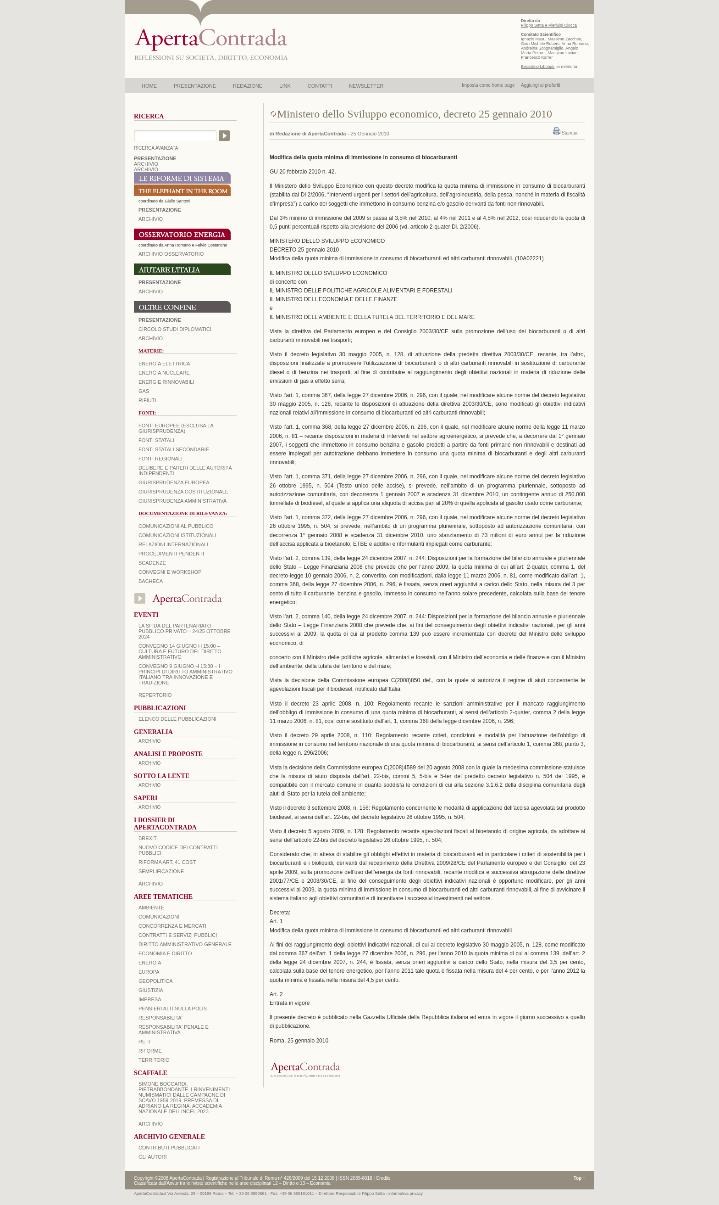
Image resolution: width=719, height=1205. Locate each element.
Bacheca (150, 581)
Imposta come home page (488, 85)
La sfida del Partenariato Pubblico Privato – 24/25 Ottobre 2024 (184, 631)
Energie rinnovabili (166, 382)
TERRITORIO (154, 1060)
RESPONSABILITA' (160, 1017)
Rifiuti (147, 400)
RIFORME (150, 1051)
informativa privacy (405, 1193)
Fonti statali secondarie (173, 449)
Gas (143, 391)
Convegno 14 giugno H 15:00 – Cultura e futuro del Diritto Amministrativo (179, 651)
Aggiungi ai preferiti (540, 85)
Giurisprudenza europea (174, 482)
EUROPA (149, 972)
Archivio (150, 291)
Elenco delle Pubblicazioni (177, 719)
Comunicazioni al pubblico (175, 526)
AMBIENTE (151, 907)
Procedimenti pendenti (171, 553)
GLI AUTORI (152, 1157)
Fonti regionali (160, 458)
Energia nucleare (164, 373)
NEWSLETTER (366, 86)
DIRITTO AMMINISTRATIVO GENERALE (185, 944)
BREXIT (147, 838)
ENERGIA (149, 962)
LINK (284, 86)
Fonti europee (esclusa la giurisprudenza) (175, 428)
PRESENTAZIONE (195, 86)
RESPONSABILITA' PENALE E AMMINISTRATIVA (173, 1029)
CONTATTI (320, 86)
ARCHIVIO (146, 164)
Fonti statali (156, 440)
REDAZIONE (247, 86)
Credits (383, 1178)
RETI (144, 1041)
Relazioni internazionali (173, 544)
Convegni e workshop (170, 572)
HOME (149, 86)
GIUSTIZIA (150, 990)
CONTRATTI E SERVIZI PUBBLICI (177, 935)
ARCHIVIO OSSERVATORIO (171, 254)
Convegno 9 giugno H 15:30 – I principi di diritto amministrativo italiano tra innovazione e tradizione (185, 674)
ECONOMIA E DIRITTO (165, 953)
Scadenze (152, 563)
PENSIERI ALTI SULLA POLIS (172, 1008)
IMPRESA (149, 999)
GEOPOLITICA (155, 981)
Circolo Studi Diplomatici (174, 329)
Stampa (569, 132)
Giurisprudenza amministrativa (182, 501)
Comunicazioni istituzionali (177, 535)
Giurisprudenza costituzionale (183, 491)
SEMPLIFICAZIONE (161, 871)
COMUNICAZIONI (158, 916)
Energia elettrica (164, 363)
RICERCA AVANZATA (156, 148)
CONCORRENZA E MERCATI (172, 926)
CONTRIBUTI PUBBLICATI (169, 1147)
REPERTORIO (154, 695)
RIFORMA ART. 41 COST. (167, 862)
